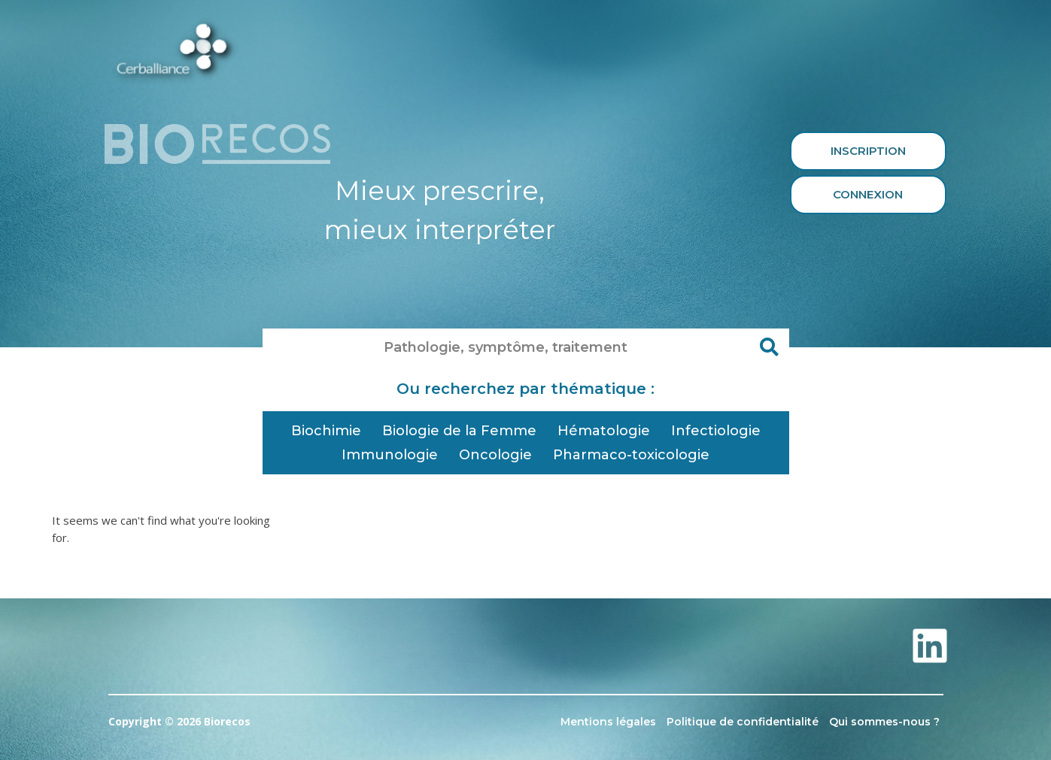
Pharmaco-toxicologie (631, 455)
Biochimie (326, 430)
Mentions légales (608, 721)
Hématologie (603, 430)
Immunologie (390, 455)
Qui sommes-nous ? (884, 721)
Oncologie (495, 455)
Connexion (868, 194)
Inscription (868, 151)
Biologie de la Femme (459, 430)
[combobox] (507, 347)
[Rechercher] (770, 347)
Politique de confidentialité (743, 721)
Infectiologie (716, 430)
